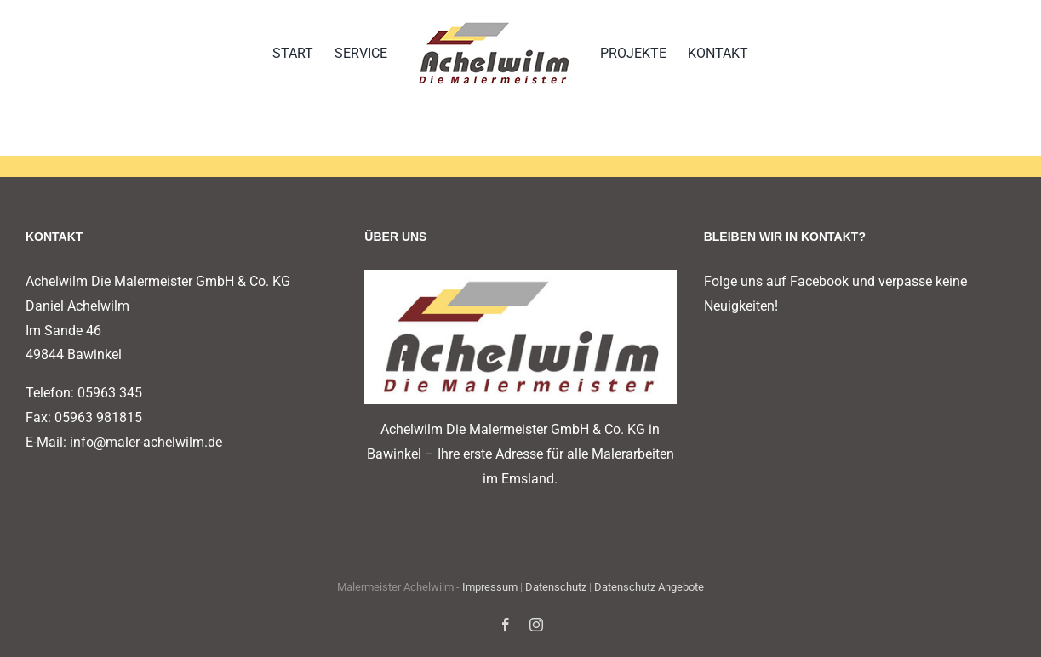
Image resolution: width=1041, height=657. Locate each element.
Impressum (490, 586)
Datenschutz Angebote (649, 586)
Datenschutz (555, 586)
